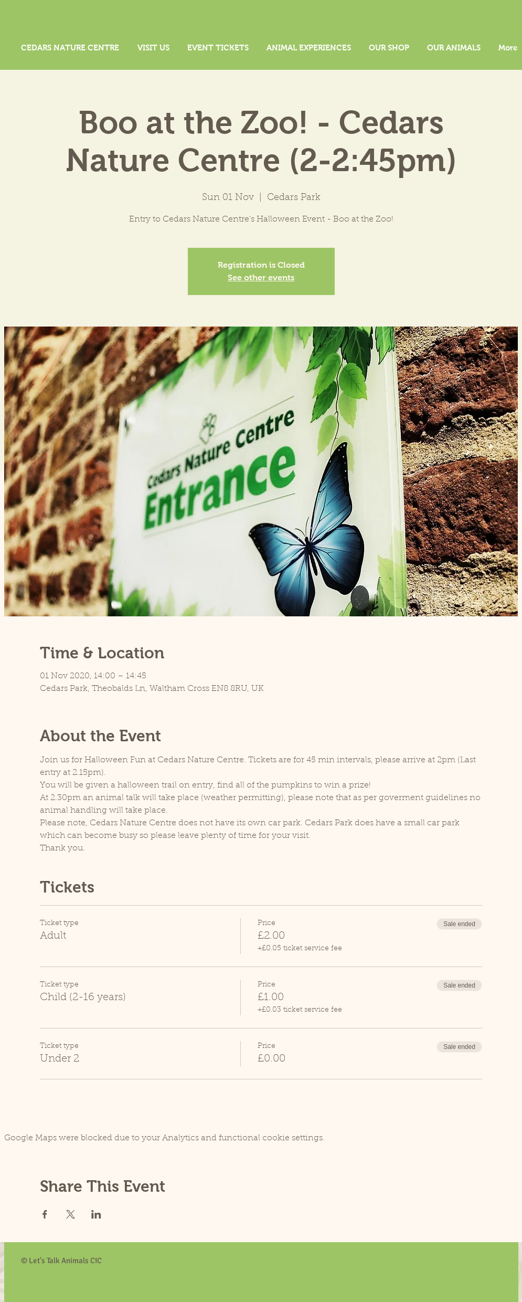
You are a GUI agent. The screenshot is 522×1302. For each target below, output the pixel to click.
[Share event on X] (71, 1214)
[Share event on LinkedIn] (96, 1214)
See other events (261, 277)
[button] (509, 34)
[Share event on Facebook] (45, 1214)
